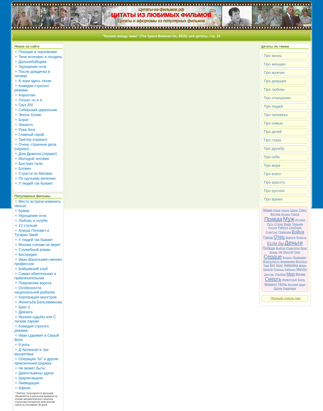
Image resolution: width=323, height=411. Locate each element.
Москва (285, 214)
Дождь (274, 252)
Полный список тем (285, 298)
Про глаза (272, 140)
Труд (266, 265)
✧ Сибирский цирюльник (35, 110)
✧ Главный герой (29, 135)
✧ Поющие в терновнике (35, 52)
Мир (290, 273)
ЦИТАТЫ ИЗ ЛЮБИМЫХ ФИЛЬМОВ (161, 15)
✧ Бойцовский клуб (31, 269)
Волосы (301, 261)
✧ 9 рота (21, 345)
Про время (273, 199)
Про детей (273, 132)
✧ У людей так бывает (33, 183)
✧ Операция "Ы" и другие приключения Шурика (36, 361)
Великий (293, 284)
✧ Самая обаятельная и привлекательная (35, 276)
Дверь (303, 265)
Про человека (276, 115)
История (300, 219)
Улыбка (280, 274)
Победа (269, 248)
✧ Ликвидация (26, 383)
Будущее (299, 257)
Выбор (280, 248)
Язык (277, 210)
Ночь (282, 284)
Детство (269, 274)
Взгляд (275, 214)
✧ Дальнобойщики (30, 62)
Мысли (288, 252)
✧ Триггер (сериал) (30, 139)
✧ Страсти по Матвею (33, 173)
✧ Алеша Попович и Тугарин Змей (31, 232)
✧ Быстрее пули (28, 164)
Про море (272, 165)
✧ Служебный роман (32, 250)
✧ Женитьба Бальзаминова (38, 302)
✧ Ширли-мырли (28, 378)
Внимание (287, 261)
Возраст (288, 257)
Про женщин (275, 64)
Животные (289, 279)
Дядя (302, 284)
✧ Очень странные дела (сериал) (35, 146)
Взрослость (271, 261)
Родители (293, 248)
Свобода (295, 227)
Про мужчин (274, 73)
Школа (268, 269)
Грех (297, 252)
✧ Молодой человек (31, 159)
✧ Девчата (23, 312)
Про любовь (274, 89)
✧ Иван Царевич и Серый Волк (36, 337)
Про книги (272, 174)
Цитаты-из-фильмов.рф (161, 9)
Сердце (273, 257)
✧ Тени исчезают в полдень (38, 57)
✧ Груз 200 (23, 105)
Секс (303, 210)
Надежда (289, 288)
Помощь (279, 269)
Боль (301, 279)
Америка (291, 265)
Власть (301, 237)
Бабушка (290, 269)
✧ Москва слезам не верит (37, 245)
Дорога (291, 237)
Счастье (271, 232)
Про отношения (277, 98)
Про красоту (274, 182)
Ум (280, 252)
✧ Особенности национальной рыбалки (34, 290)
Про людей (273, 106)
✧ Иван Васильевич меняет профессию (38, 261)
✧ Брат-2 (22, 307)
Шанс (294, 210)
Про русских (274, 191)
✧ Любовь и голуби (31, 221)
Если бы (275, 243)
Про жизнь (273, 56)
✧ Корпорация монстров (35, 297)
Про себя (272, 157)
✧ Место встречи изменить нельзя (37, 203)
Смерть (273, 279)
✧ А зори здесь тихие (32, 81)
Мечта (301, 269)
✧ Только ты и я (28, 100)
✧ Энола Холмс (27, 115)
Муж (288, 219)
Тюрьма (297, 224)
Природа (284, 232)
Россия (272, 227)
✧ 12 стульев (25, 226)
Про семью (273, 123)
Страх (278, 224)
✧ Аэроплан (24, 95)
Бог (272, 265)
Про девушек (275, 81)
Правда (273, 219)
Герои (295, 214)
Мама (268, 210)
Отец (279, 237)
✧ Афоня (22, 388)
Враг (304, 248)
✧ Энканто (23, 125)
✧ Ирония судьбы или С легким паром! (35, 319)
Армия (285, 210)
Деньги (294, 243)
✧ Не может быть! (30, 368)
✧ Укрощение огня (30, 67)
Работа (283, 227)
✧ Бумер (21, 211)
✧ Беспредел (25, 255)
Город (268, 237)
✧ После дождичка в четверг (32, 74)
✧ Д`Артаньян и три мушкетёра (31, 352)
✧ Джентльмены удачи (34, 373)
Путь (270, 224)
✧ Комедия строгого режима (31, 88)
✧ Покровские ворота (32, 283)
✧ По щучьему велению (35, 178)
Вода (287, 224)
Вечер (300, 274)
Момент (270, 284)
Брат (279, 265)
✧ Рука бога (24, 130)
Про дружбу (274, 149)
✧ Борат (21, 120)
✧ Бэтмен (22, 168)
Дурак (278, 288)
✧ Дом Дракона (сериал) (35, 154)
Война (298, 231)
